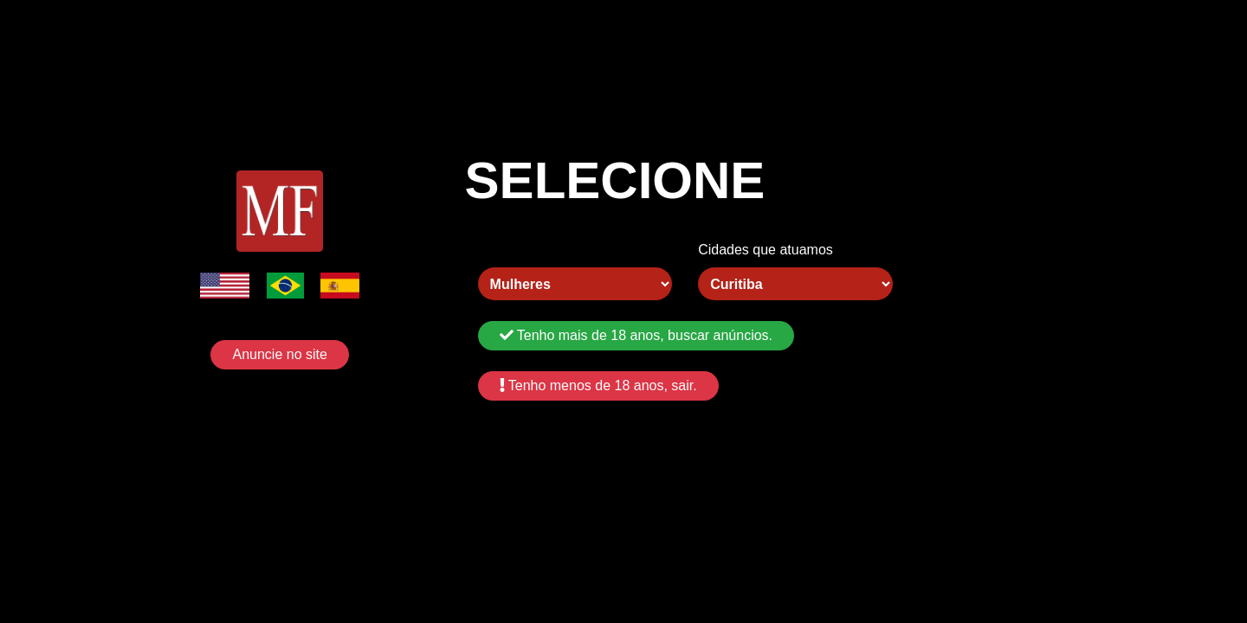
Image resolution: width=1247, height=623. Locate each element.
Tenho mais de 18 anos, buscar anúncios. (636, 335)
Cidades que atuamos (765, 249)
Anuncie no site (279, 354)
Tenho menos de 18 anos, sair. (598, 385)
